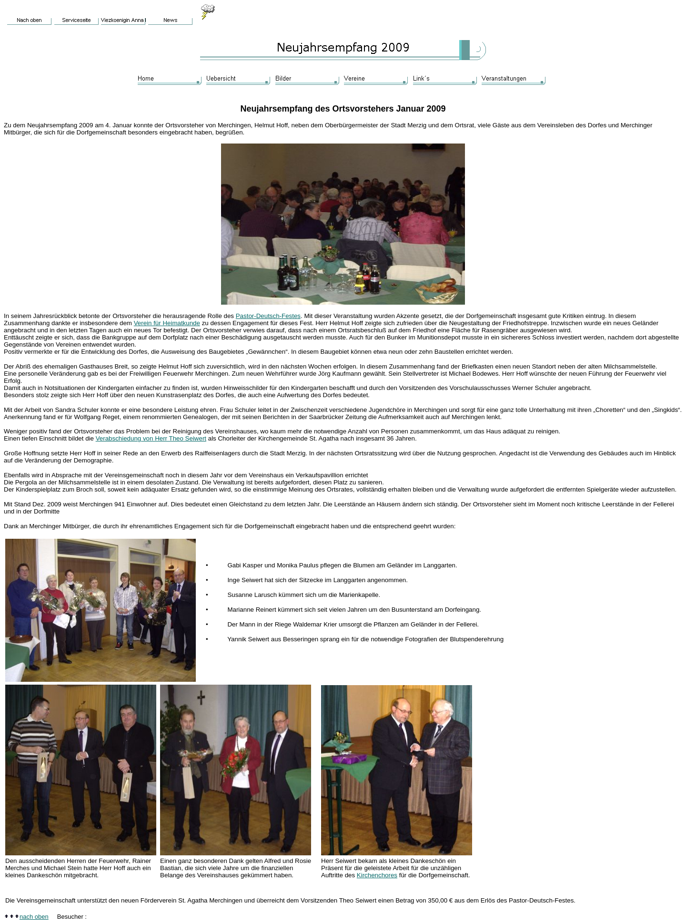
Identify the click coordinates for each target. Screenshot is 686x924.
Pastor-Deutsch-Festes (268, 315)
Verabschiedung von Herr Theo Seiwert (151, 438)
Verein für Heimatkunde (167, 323)
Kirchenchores (377, 875)
